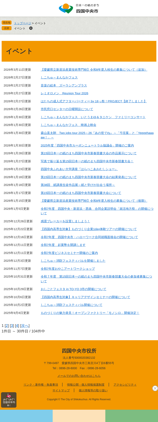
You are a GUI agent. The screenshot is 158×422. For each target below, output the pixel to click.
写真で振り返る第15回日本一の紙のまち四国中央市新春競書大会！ (87, 161)
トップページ (22, 23)
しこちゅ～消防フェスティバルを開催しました (73, 260)
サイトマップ (61, 390)
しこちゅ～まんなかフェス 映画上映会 (68, 125)
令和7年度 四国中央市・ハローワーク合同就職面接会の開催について (89, 237)
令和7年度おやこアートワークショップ (68, 268)
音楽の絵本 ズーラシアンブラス (64, 85)
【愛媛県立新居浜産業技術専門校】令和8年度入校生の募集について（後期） (94, 200)
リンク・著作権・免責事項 (40, 384)
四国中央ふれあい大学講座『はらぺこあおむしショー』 (79, 169)
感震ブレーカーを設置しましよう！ (65, 221)
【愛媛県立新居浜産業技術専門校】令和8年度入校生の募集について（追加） (94, 69)
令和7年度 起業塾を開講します (63, 245)
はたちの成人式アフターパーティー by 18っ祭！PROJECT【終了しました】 (94, 101)
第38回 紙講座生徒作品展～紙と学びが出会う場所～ (78, 185)
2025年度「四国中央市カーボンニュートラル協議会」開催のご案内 (87, 145)
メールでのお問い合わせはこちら (79, 375)
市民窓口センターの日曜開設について (67, 109)
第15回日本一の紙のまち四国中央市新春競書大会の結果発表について (89, 177)
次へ (25, 326)
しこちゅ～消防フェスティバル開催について (71, 305)
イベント (20, 28)
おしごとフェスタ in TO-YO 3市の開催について (73, 289)
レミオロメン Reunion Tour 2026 (64, 93)
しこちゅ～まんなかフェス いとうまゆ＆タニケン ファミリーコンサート (93, 117)
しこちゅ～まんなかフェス (59, 77)
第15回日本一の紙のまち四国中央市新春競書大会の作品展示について (89, 153)
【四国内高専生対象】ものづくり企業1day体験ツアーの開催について (89, 229)
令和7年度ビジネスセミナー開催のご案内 (69, 253)
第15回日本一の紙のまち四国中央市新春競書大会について (81, 193)
